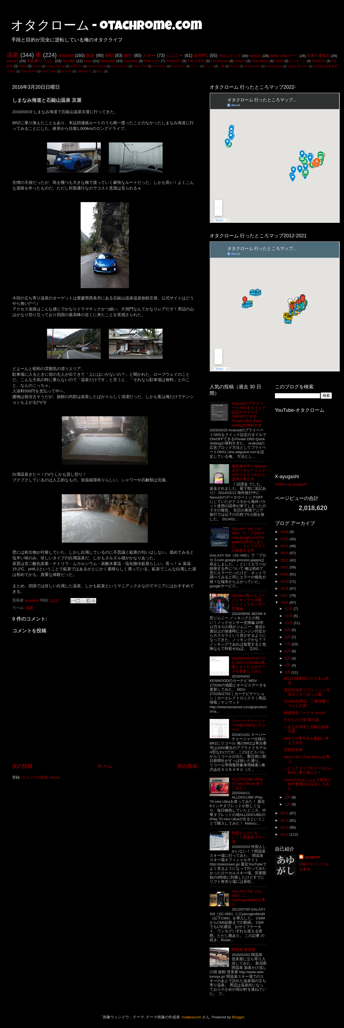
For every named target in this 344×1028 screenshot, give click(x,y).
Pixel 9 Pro (178, 66)
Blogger (238, 1017)
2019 (284, 581)
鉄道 (90, 55)
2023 (284, 553)
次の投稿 (22, 766)
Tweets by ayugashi (291, 484)
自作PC (201, 55)
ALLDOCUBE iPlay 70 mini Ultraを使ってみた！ (247, 783)
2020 (284, 574)
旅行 (128, 55)
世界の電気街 (318, 56)
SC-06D (68, 61)
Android (65, 55)
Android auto (252, 66)
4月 (288, 665)
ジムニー (175, 55)
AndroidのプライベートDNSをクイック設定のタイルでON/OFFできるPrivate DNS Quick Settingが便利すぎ (249, 414)
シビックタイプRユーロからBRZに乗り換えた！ (308, 770)
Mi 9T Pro (76, 66)
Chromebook (274, 66)
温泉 (13, 55)
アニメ (195, 66)
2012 (284, 834)
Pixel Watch (259, 61)
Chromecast (219, 61)
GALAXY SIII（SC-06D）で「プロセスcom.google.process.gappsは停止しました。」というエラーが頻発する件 (249, 540)
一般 (222, 66)
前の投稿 (187, 766)
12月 (289, 609)
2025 (284, 539)
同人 (100, 71)
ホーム (105, 766)
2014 (284, 820)
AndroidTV (173, 61)
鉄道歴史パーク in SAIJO (304, 713)
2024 (284, 546)
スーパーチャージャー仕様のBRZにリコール (249, 725)
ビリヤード (297, 61)
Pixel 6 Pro (152, 61)
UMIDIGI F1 (84, 71)
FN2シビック (229, 56)
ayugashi (312, 857)
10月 (289, 623)
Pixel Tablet (49, 71)
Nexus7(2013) (97, 66)
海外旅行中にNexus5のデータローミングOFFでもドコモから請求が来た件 (249, 472)
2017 (284, 595)
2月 (288, 797)
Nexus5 (255, 56)
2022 (284, 560)
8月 (288, 637)
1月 (288, 804)
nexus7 (13, 61)
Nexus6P (107, 61)
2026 (284, 532)
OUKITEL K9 (119, 66)
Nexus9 (239, 61)
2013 (284, 827)
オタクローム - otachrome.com (106, 26)
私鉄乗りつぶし (40, 61)
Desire (37, 66)
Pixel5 (278, 61)
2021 (284, 567)
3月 (288, 672)
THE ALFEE (196, 61)
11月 (289, 616)
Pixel (88, 61)
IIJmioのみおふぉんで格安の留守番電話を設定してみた (307, 784)
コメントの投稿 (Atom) (41, 777)
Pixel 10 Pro (28, 71)
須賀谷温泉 (293, 750)
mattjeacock (191, 1017)
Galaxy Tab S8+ (297, 66)
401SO (234, 66)
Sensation (131, 61)
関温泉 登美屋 (243, 950)
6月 (288, 651)
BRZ (109, 55)
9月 (288, 630)
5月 (288, 658)
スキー (149, 55)
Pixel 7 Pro (140, 66)
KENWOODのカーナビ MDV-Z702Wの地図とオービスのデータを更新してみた (249, 665)
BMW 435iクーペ (284, 56)
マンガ (209, 66)
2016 (284, 602)
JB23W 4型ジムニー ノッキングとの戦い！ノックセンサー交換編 (249, 602)
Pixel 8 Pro (159, 66)
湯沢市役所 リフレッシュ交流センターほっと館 (307, 692)
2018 (284, 588)
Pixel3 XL (319, 61)
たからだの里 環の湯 (301, 720)
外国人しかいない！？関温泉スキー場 (249, 837)
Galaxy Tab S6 (55, 66)
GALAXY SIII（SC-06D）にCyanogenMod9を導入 (248, 898)
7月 (288, 644)
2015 (284, 813)
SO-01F (67, 71)
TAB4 (23, 66)
